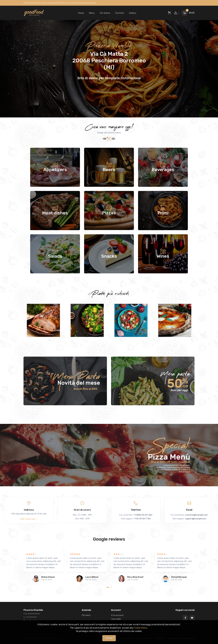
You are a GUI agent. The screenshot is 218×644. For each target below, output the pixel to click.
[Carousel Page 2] (111, 587)
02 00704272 (31, 617)
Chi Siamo (105, 13)
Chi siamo (86, 615)
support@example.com (195, 519)
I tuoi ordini (116, 619)
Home (81, 13)
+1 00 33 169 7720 (142, 519)
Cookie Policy (140, 627)
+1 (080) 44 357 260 (142, 515)
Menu (92, 13)
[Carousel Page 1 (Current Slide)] (107, 587)
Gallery (132, 13)
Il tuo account (117, 615)
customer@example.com (196, 515)
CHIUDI (109, 638)
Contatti (119, 13)
